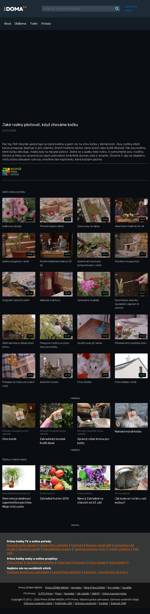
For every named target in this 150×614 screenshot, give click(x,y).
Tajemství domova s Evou (90, 549)
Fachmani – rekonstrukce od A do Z (106, 572)
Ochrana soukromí (85, 603)
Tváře (33, 23)
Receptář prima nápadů (21, 545)
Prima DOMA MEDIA (56, 587)
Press (58, 593)
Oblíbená (20, 23)
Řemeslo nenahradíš (98, 545)
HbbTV (96, 593)
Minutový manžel (29, 549)
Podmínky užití (63, 603)
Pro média (114, 587)
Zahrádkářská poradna (57, 549)
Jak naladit (83, 593)
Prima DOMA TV (119, 562)
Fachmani (77, 545)
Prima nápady (97, 562)
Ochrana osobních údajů (38, 603)
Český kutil (64, 562)
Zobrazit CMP (118, 603)
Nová (7, 23)
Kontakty (76, 587)
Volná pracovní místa (114, 593)
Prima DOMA (15, 562)
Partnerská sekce (131, 8)
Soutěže (126, 587)
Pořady (46, 23)
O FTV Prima (45, 593)
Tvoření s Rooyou (119, 549)
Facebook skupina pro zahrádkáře (28, 572)
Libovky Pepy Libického (53, 545)
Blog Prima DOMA (94, 587)
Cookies (103, 603)
